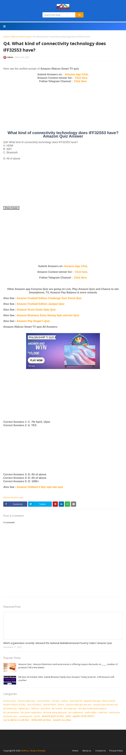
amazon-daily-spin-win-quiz (79, 704)
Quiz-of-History (34, 704)
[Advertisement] (63, 108)
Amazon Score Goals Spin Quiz (36, 309)
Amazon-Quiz (9, 700)
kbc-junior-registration (31, 712)
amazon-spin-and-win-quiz (105, 704)
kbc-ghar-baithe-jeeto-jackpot (92, 708)
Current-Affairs (43, 700)
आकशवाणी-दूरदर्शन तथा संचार (53, 716)
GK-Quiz (56, 700)
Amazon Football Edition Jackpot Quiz (40, 304)
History (64, 700)
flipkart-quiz (24, 708)
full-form (35, 708)
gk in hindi (45, 708)
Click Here (80, 81)
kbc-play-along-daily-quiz (55, 712)
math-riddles (91, 712)
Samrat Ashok (49, 704)
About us (86, 750)
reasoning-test (25, 716)
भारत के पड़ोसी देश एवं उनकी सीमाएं (16, 720)
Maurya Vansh (108, 700)
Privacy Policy (116, 750)
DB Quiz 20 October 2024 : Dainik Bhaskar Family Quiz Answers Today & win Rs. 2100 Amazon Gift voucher (66, 678)
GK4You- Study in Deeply (33, 750)
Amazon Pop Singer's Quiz (33, 321)
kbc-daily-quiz (70, 708)
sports (37, 716)
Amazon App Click (76, 74)
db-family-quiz (10, 708)
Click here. (81, 77)
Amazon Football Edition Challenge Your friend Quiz (49, 298)
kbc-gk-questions (11, 712)
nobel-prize (114, 712)
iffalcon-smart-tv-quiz (21, 36)
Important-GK (76, 700)
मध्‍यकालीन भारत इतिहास (62, 720)
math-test (102, 712)
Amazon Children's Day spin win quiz (40, 487)
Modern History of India (14, 704)
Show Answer (11, 208)
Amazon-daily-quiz (26, 700)
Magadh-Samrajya (92, 700)
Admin (10, 57)
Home (6, 36)
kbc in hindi (57, 708)
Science (60, 704)
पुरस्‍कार (68, 716)
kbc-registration (75, 712)
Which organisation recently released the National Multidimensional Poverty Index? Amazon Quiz (57, 643)
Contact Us (100, 750)
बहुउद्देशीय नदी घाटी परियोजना (83, 716)
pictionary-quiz (10, 716)
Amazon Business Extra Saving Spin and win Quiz (48, 315)
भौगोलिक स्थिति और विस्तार (41, 720)
